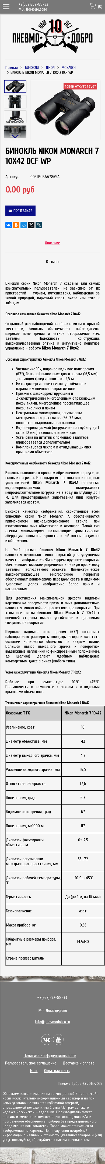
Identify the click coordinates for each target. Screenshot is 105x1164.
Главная (11, 67)
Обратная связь (57, 1070)
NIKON (50, 67)
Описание (52, 243)
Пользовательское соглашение (30, 1063)
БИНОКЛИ (32, 67)
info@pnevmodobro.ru (52, 1021)
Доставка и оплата (78, 1063)
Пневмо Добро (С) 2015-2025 (80, 1083)
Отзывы (52, 261)
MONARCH (69, 67)
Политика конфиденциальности (50, 1055)
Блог (34, 1070)
